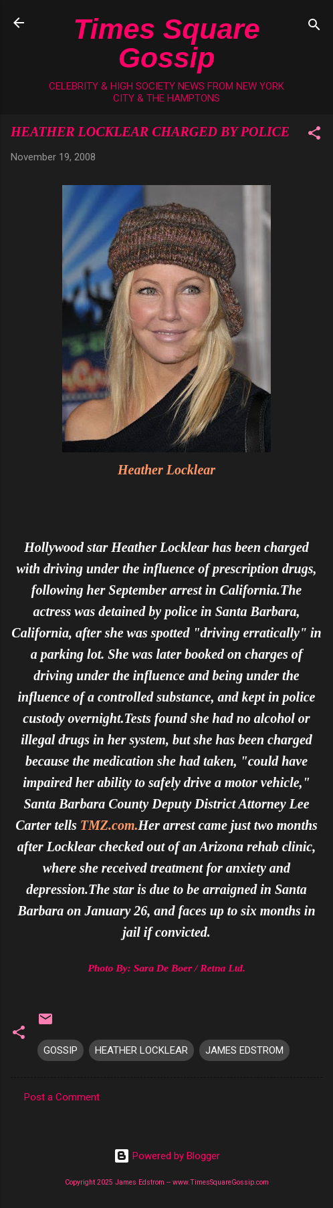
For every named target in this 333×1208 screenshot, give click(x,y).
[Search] (314, 27)
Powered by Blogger (167, 1156)
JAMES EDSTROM (244, 1050)
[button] (314, 135)
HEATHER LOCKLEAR (141, 1050)
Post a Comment (62, 1097)
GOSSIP (60, 1050)
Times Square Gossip (167, 43)
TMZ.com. (109, 825)
